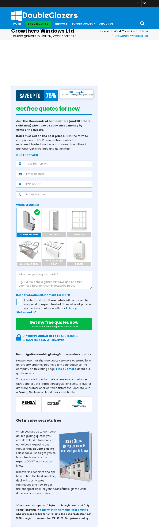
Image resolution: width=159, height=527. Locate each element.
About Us (106, 24)
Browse (61, 24)
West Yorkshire (124, 31)
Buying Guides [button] (82, 24)
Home (17, 24)
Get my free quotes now (54, 324)
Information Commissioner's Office (64, 509)
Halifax (143, 31)
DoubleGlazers (44, 14)
